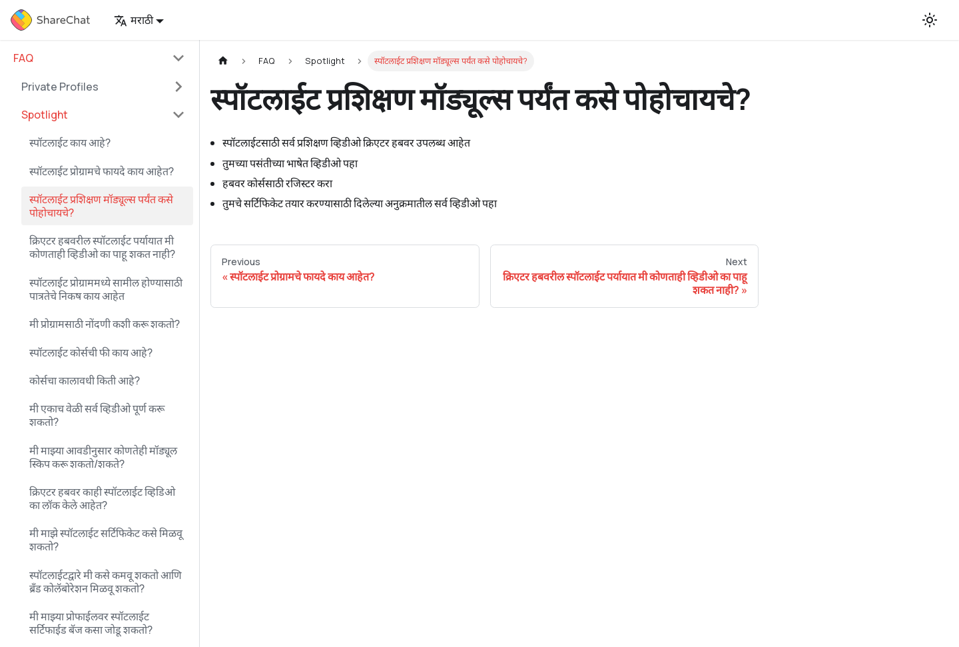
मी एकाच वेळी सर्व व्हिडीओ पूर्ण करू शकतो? (96, 415)
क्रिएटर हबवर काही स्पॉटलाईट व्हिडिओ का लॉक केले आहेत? (102, 498)
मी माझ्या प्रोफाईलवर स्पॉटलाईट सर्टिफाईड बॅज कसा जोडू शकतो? (91, 623)
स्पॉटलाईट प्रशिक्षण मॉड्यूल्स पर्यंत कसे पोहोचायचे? (101, 206)
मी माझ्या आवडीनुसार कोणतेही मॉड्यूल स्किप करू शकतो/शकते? (103, 457)
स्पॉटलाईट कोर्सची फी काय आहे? (91, 352)
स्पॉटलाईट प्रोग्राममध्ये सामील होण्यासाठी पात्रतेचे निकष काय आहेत (105, 289)
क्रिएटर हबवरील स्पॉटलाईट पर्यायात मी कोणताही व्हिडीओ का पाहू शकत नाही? (102, 247)
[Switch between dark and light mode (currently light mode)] (929, 20)
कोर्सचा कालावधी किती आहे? (84, 380)
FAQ (23, 58)
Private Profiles (60, 86)
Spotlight (44, 114)
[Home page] (223, 61)
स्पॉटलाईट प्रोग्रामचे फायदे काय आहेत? (101, 171)
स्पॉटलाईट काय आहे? (70, 142)
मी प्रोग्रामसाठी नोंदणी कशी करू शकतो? (104, 324)
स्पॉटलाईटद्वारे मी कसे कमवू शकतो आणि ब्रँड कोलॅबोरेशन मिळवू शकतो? (105, 582)
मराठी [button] (133, 20)
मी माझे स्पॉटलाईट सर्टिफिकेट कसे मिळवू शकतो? (105, 540)
